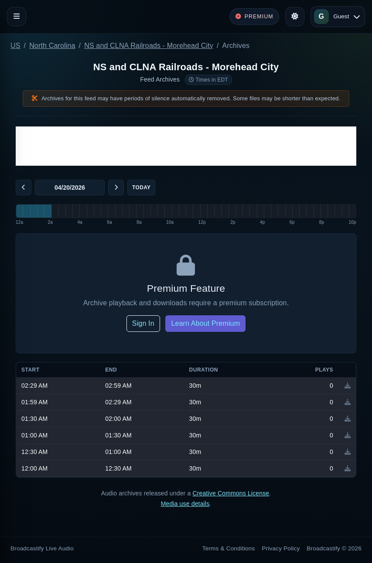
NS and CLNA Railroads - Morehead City (148, 45)
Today (141, 187)
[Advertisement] (186, 146)
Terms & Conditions (228, 548)
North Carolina (52, 45)
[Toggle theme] (294, 16)
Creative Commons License (230, 493)
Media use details (185, 503)
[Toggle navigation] (16, 16)
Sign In (143, 323)
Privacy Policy (281, 548)
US (15, 45)
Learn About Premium (205, 323)
